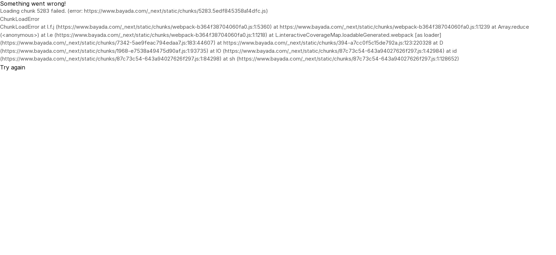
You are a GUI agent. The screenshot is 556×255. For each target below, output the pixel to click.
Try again (12, 67)
